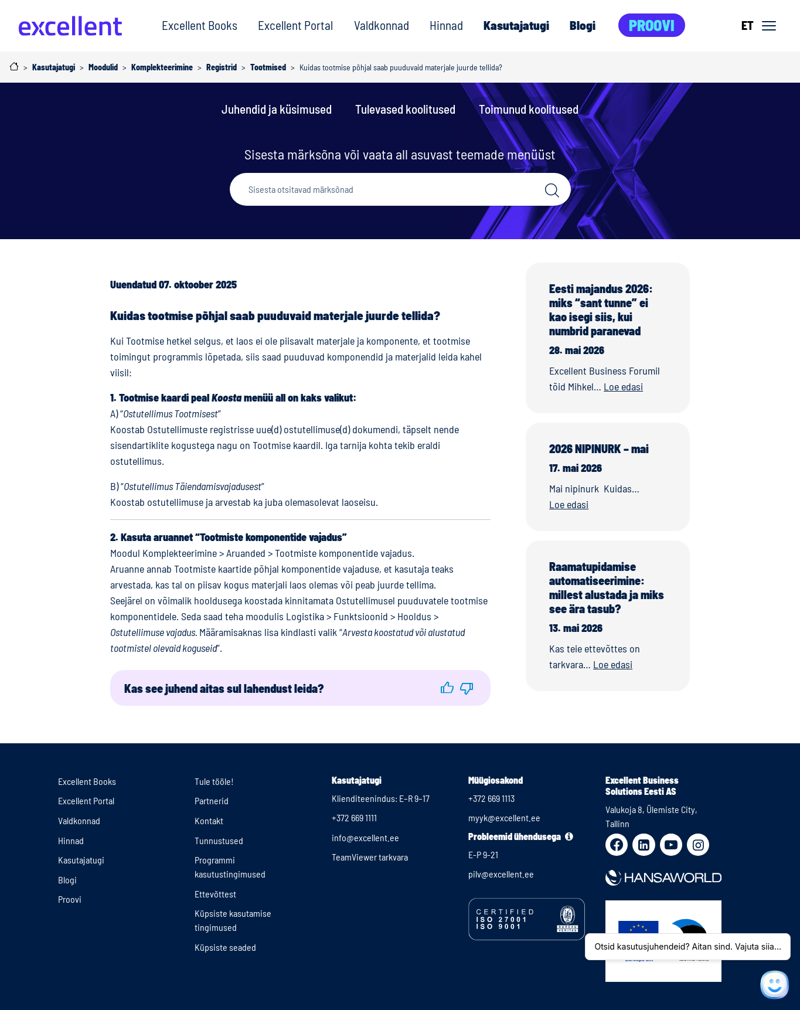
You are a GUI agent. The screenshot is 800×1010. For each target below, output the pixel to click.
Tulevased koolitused (405, 108)
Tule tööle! (214, 781)
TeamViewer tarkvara (370, 856)
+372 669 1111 (354, 817)
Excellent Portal (295, 25)
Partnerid (212, 800)
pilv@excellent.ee (501, 873)
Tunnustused (219, 840)
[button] (447, 687)
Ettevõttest (215, 893)
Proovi (652, 25)
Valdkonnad (381, 25)
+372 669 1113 (491, 798)
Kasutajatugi (516, 25)
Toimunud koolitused (528, 108)
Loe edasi (623, 386)
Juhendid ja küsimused (277, 108)
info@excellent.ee (365, 837)
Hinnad (446, 25)
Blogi (582, 25)
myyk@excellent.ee (504, 817)
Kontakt (209, 820)
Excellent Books (199, 25)
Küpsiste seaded (225, 947)
